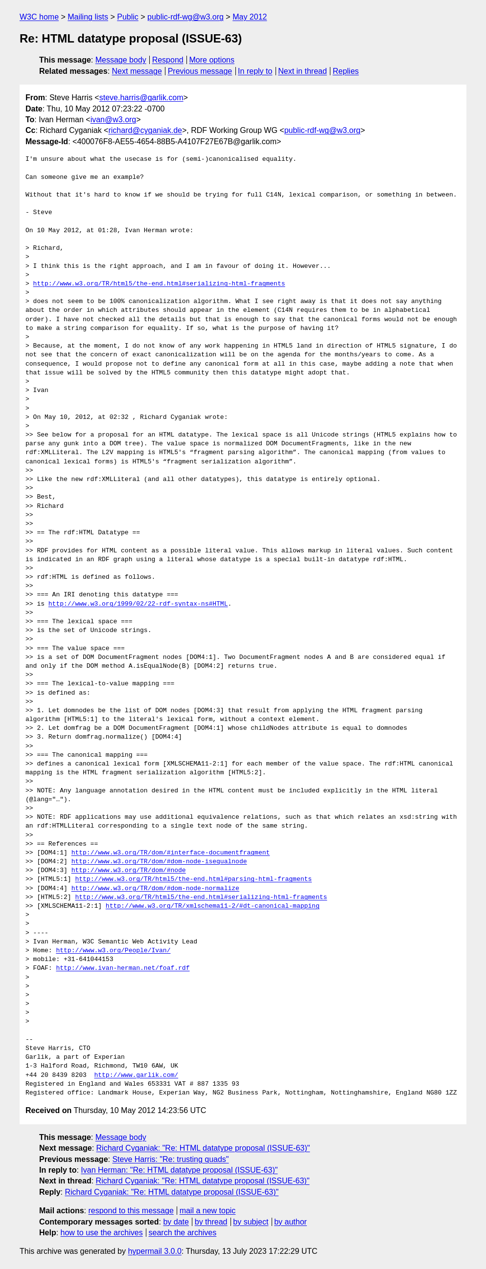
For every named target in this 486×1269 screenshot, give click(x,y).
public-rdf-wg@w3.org (185, 17)
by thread (211, 1222)
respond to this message (130, 1210)
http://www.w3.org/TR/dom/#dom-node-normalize (155, 888)
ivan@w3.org (114, 119)
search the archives (183, 1232)
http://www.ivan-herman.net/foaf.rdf (122, 968)
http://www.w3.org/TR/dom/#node (128, 870)
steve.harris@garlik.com (141, 97)
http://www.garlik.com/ (136, 1075)
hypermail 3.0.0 (154, 1251)
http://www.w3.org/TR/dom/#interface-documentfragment (170, 853)
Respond (168, 60)
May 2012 (249, 17)
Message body (120, 60)
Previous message (200, 71)
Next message (137, 71)
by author (290, 1222)
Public (128, 17)
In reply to (255, 71)
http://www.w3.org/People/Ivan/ (113, 950)
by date (175, 1222)
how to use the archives (102, 1232)
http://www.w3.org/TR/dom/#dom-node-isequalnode (159, 861)
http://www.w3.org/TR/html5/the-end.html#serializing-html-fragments (159, 284)
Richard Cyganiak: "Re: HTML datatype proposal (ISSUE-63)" (203, 1148)
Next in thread (302, 71)
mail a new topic (208, 1210)
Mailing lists (88, 17)
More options (212, 60)
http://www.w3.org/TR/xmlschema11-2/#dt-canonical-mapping (213, 906)
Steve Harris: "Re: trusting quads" (170, 1159)
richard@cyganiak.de (145, 130)
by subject (250, 1222)
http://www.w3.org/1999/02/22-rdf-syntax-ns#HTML (138, 604)
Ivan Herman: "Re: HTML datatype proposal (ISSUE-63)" (179, 1170)
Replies (346, 71)
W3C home (39, 17)
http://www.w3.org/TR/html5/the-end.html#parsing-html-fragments (193, 879)
